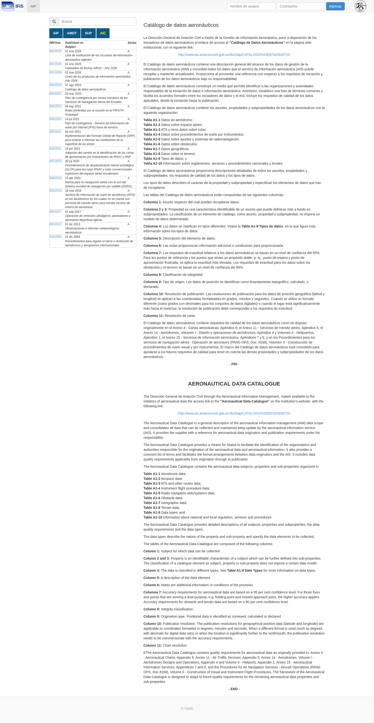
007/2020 (56, 161)
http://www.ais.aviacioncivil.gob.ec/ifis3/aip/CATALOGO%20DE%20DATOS (234, 55)
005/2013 (56, 224)
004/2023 (56, 93)
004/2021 (56, 148)
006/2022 (56, 106)
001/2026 (56, 72)
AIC (103, 33)
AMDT (72, 33)
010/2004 (56, 237)
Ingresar (335, 6)
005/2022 (56, 119)
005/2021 (56, 131)
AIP (33, 6)
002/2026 (56, 64)
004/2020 (56, 178)
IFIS (19, 6)
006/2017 (56, 211)
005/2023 (56, 85)
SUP (88, 33)
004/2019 (56, 190)
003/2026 (56, 51)
